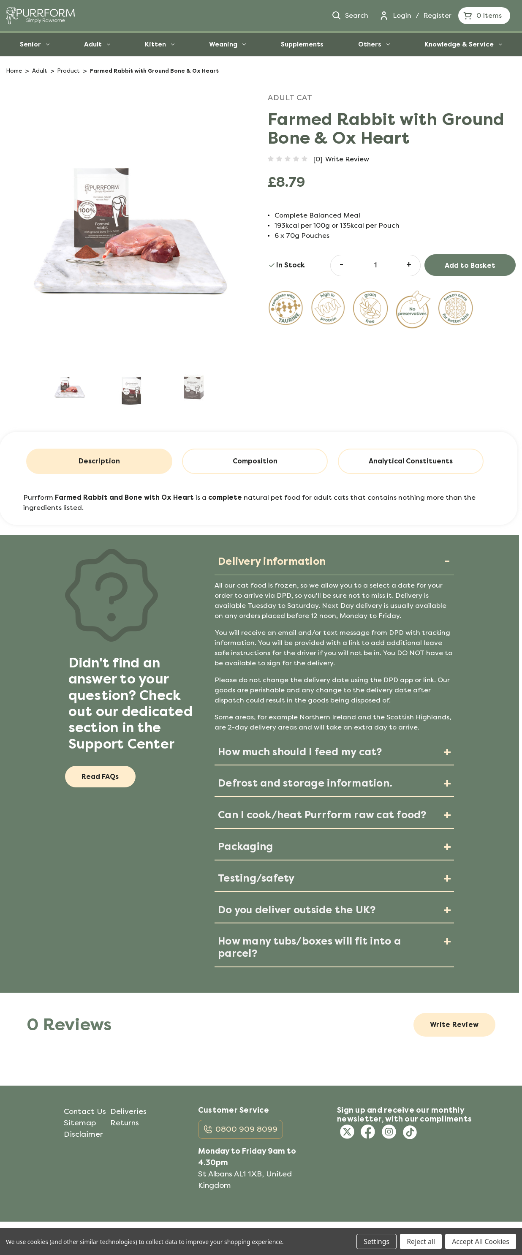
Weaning (227, 44)
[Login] (384, 16)
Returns (124, 1122)
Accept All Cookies (480, 1241)
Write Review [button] (347, 159)
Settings (376, 1241)
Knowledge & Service (463, 44)
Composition (255, 461)
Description (99, 461)
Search (349, 16)
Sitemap (80, 1122)
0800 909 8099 (246, 1129)
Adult (97, 44)
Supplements (302, 44)
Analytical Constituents (411, 461)
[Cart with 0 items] (484, 15)
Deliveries (128, 1111)
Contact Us (85, 1111)
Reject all (421, 1241)
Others (374, 44)
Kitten (159, 44)
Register (437, 15)
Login (402, 15)
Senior (34, 44)
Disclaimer (83, 1134)
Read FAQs (100, 777)
